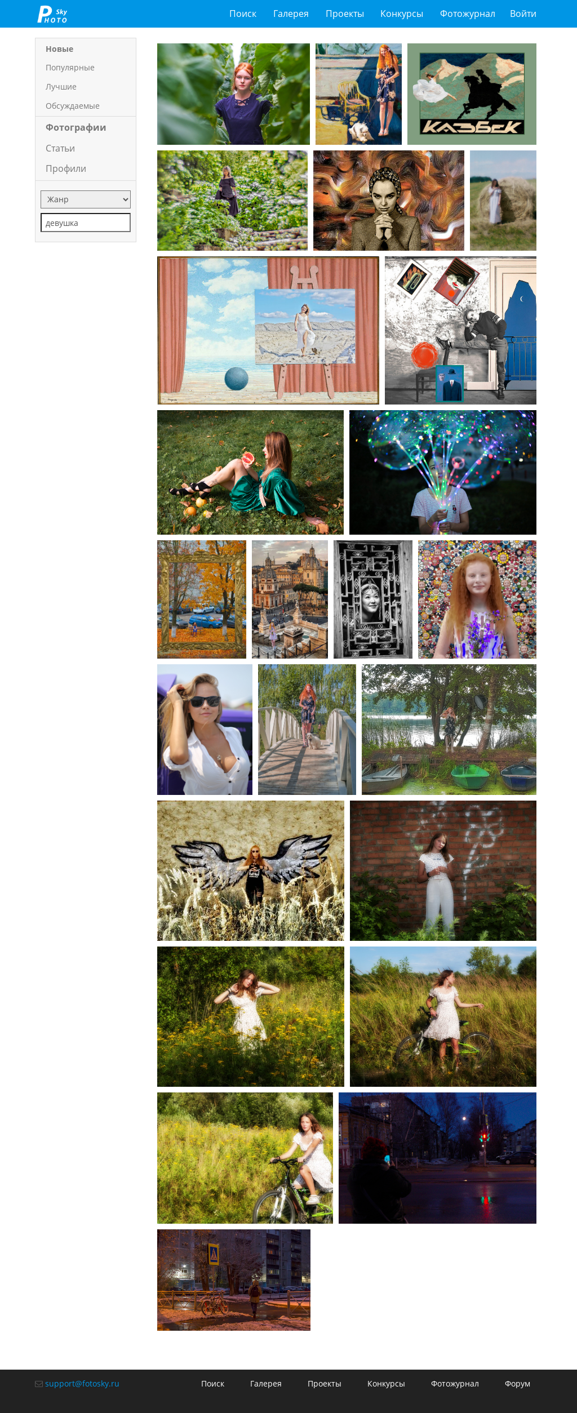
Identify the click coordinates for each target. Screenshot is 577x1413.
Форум (517, 1383)
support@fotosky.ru (82, 1383)
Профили (66, 168)
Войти (523, 13)
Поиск (242, 13)
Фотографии (76, 127)
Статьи (60, 148)
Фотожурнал (467, 13)
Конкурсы (401, 13)
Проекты (345, 13)
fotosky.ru (52, 14)
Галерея (291, 13)
